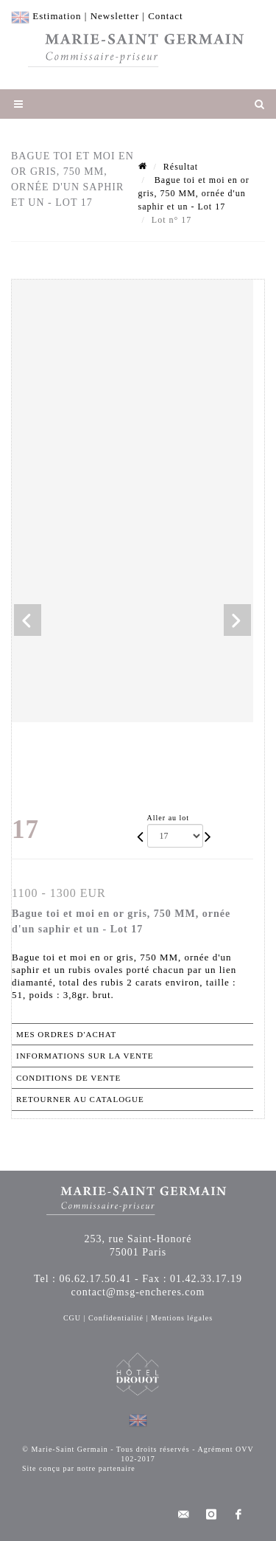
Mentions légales (182, 1318)
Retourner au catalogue (80, 1099)
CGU (72, 1318)
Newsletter (115, 15)
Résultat (180, 167)
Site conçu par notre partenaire (78, 1468)
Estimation (56, 15)
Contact (165, 15)
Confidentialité (116, 1318)
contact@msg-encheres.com (138, 1292)
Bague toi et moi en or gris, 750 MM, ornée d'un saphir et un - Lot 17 (194, 193)
